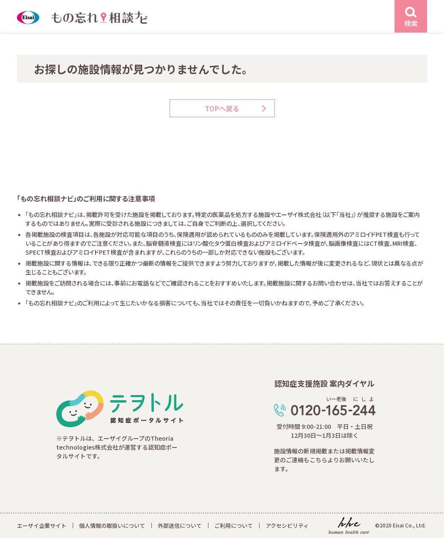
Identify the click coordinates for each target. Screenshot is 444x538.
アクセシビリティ (287, 526)
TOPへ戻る (222, 108)
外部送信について (180, 526)
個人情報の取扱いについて (112, 526)
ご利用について (233, 526)
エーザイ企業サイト (41, 526)
